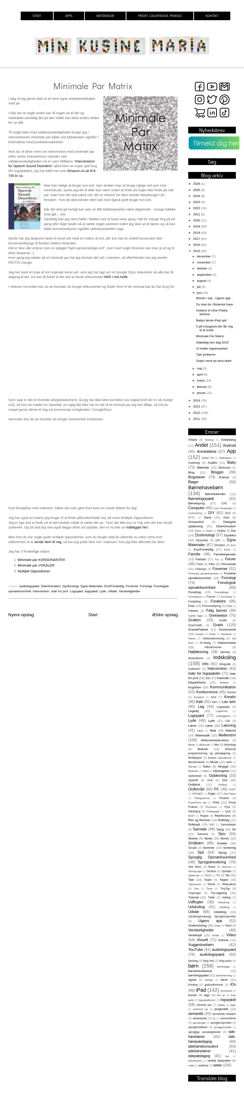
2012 (197, 413)
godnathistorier (213, 984)
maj (200, 368)
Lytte (211, 720)
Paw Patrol (229, 793)
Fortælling (194, 601)
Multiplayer (195, 757)
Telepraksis (229, 884)
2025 (197, 190)
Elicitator (219, 545)
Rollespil (194, 824)
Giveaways (218, 615)
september (205, 274)
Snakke (222, 843)
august (202, 280)
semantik (195, 1013)
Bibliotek (203, 467)
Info (205, 664)
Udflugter (196, 902)
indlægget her (136, 527)
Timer (209, 888)
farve (224, 979)
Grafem (194, 620)
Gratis (218, 625)
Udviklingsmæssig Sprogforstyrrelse (212, 916)
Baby (231, 462)
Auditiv (212, 462)
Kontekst (199, 697)
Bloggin (217, 472)
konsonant (226, 990)
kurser (192, 995)
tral (227, 1056)
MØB (229, 762)
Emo (233, 545)
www (218, 1065)
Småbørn (196, 843)
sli (214, 1018)
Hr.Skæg (205, 643)
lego (207, 995)
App (231, 451)
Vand (228, 925)
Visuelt (202, 940)
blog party (225, 960)
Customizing (195, 513)
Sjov (222, 834)
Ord (224, 780)
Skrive (224, 838)
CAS (224, 503)
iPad (201, 990)
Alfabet (192, 439)
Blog (191, 472)
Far (217, 559)
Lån (227, 720)
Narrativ (192, 766)
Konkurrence (207, 692)
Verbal (215, 935)
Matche (231, 730)
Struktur (212, 871)
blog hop (208, 960)
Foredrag (194, 592)
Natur (207, 766)
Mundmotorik (196, 762)
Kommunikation (223, 687)
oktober (202, 268)
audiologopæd (29, 586)
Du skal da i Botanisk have (214, 304)
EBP (218, 540)
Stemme (226, 866)
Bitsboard (225, 467)
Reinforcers (222, 815)
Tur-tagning (219, 893)
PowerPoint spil (197, 802)
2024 (197, 196)
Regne (204, 815)
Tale (191, 879)
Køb (199, 702)
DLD (228, 513)
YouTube (195, 949)
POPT (232, 789)
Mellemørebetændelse (215, 740)
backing (193, 960)
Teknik (211, 884)
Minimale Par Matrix (210, 336)
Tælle (211, 897)
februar (202, 387)
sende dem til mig (47, 542)
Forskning (226, 596)
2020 (197, 220)
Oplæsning (218, 775)
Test (196, 888)
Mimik (191, 744)
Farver (230, 559)
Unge (217, 925)
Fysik (229, 606)
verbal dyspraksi (219, 1060)
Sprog (222, 852)
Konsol (231, 692)
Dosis (198, 530)
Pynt (227, 807)
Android (229, 445)
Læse (209, 725)
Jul (207, 678)
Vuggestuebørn (201, 945)
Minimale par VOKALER (36, 565)
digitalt (192, 979)
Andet (201, 445)
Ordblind (194, 784)
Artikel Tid (208, 458)
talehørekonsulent (203, 1046)
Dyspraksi (202, 540)
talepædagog (199, 1056)
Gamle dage (195, 615)
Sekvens (202, 834)
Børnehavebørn (205, 487)
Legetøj (193, 711)
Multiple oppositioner (219, 757)
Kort (213, 697)
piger (233, 1005)
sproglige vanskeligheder (204, 1032)
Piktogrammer (202, 798)
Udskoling (196, 907)
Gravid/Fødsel (198, 629)
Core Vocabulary (223, 508)
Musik (214, 762)
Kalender (223, 678)
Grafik (223, 620)
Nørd (205, 771)
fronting (193, 984)
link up (221, 995)
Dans (207, 517)
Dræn (209, 530)
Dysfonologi (71, 586)
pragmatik (221, 1009)
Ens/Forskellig (114, 586)
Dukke (221, 530)
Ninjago (223, 766)
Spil (201, 852)
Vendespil (195, 935)
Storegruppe (195, 871)
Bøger (193, 482)
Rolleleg (223, 820)
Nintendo (193, 771)
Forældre (218, 601)
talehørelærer (199, 1051)
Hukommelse (227, 643)
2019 (197, 226)
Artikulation (225, 458)
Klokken (224, 682)
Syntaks (226, 871)
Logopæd (76, 591)
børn (193, 966)
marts (201, 380)
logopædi (91, 591)
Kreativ (230, 697)
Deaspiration (196, 522)
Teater (208, 879)
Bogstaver (196, 477)
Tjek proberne (205, 354)
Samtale (200, 829)
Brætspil (224, 477)
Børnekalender (215, 494)
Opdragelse (221, 771)
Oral (210, 780)
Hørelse (225, 652)
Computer (196, 508)
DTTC (191, 517)
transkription (195, 1060)
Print (216, 802)
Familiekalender (225, 554)
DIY (211, 513)
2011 (197, 419)
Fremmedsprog (211, 606)
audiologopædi (212, 954)
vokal (191, 1065)
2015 (197, 251)
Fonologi (146, 586)
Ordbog (222, 784)
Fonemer (132, 586)
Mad (213, 730)
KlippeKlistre (197, 682)
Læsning (228, 725)
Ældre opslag (165, 614)
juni (200, 293)
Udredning (223, 902)
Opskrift (193, 780)
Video (231, 935)
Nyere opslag (21, 614)
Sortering (229, 847)
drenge (209, 979)
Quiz (228, 811)
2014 (197, 400)
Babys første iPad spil (211, 320)
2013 (197, 406)
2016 (197, 244)
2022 (197, 208)
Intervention (41, 591)
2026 (197, 183)
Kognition (194, 687)
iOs (233, 984)
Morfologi (230, 744)
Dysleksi (230, 535)
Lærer (192, 725)
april (200, 374)
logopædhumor (207, 1000)
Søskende (194, 875)
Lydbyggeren (223, 716)
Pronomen (211, 807)
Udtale (112, 591)
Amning (209, 439)
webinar (203, 1065)
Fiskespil (200, 569)
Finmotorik (228, 564)
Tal (227, 875)
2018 (197, 232)
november (204, 262)
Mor (216, 744)
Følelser (193, 610)
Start (93, 614)
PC (216, 789)
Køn (214, 702)
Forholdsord (195, 596)
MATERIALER (105, 15)
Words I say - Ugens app (213, 298)
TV (218, 875)
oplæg (221, 1005)
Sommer (209, 847)
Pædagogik (213, 811)
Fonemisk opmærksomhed (203, 573)
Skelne (193, 838)
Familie (194, 554)
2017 (197, 238)
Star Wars (194, 866)
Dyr (233, 530)
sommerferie (228, 1018)
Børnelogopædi (201, 498)
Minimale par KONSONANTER (41, 560)
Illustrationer (196, 658)
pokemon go (200, 1009)
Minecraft (204, 744)
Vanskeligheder (129, 591)
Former (210, 596)
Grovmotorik (227, 629)
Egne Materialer (92, 586)
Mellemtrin (227, 735)
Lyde (102, 591)
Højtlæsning (198, 652)
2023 (197, 202)
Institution (194, 668)
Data (226, 517)
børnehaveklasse (200, 971)
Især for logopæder (204, 673)
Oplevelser (195, 775)
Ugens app (210, 921)
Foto (191, 606)
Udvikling (220, 912)
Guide (212, 634)
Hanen (192, 638)
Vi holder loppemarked (212, 348)
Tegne (224, 879)
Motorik (203, 749)
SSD (211, 824)
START (36, 15)
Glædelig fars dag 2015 (212, 342)
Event (227, 549)
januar (201, 393)
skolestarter (200, 1018)
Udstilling (224, 907)
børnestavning (224, 975)
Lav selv (229, 702)
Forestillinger (221, 592)
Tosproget (194, 893)
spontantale (199, 1022)
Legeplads (223, 707)
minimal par (204, 1005)
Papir (212, 793)
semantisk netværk (224, 1014)
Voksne (223, 940)
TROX (207, 875)
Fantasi (201, 559)
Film (212, 564)
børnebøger (223, 966)
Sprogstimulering (212, 862)
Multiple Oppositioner (34, 571)
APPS (69, 15)
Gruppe (199, 634)
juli (199, 286)
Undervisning (197, 925)
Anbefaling (228, 439)
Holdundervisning (213, 638)
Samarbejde (228, 824)
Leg (201, 706)
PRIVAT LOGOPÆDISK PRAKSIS (160, 15)
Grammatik (195, 625)
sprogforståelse (198, 1027)
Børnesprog (196, 503)
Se (234, 829)
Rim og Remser (199, 820)
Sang (220, 829)
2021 (197, 214)
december (204, 256)
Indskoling (224, 657)
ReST (191, 815)
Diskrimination (51, 586)
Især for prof (59, 591)
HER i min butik (116, 277)
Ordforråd (196, 789)
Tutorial (193, 897)
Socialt (192, 847)
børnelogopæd (198, 975)
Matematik (202, 735)
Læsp (200, 730)
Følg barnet (216, 610)
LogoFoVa (221, 711)
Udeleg (226, 897)
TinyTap (225, 888)
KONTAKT (212, 15)
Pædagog (194, 811)
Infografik (225, 664)
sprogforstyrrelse (221, 1022)
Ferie (199, 564)
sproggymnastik (222, 1027)
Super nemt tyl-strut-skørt (213, 361)
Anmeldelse (207, 451)
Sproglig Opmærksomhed (212, 857)
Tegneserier (194, 884)
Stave (211, 866)
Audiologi (194, 462)
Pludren (224, 798)
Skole (208, 838)
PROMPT (197, 793)
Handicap (226, 634)
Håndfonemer (213, 647)
